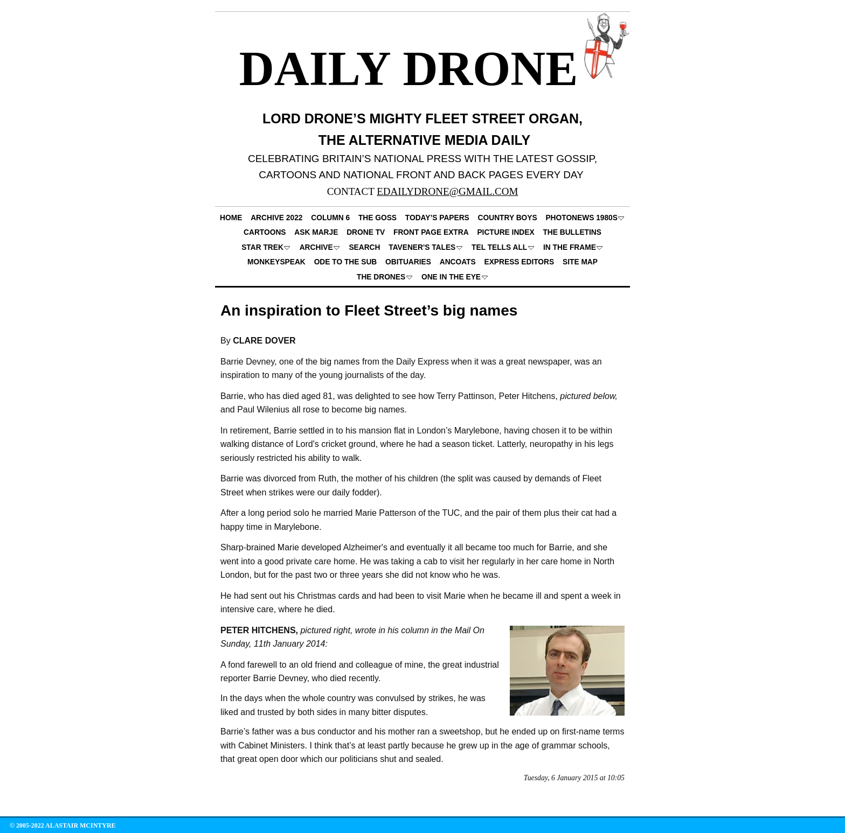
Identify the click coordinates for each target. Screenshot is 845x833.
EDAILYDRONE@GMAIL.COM (447, 191)
